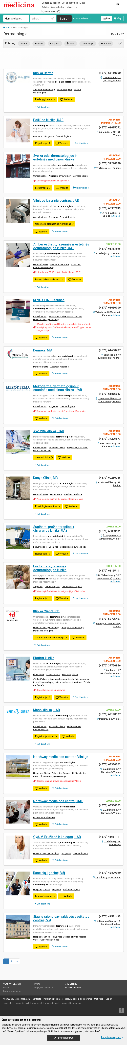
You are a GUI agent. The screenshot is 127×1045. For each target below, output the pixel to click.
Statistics (98, 999)
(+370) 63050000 (110, 307)
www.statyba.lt (22, 1003)
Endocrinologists (71, 889)
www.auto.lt (37, 1003)
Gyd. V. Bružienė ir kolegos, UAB (57, 837)
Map (118, 18)
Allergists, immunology (44, 89)
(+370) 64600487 (110, 350)
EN (118, 4)
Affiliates (115, 216)
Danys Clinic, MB (45, 478)
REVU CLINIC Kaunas (48, 300)
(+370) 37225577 (110, 438)
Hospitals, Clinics (57, 447)
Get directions (42, 107)
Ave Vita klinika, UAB (48, 431)
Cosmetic (37, 136)
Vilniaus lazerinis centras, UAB (56, 201)
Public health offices (49, 940)
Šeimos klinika (44, 457)
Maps (82, 2)
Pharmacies (38, 674)
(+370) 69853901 (110, 531)
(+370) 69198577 (110, 714)
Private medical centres (44, 817)
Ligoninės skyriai (45, 896)
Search (64, 18)
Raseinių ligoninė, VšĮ (49, 873)
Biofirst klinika (43, 658)
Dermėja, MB (42, 350)
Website (66, 99)
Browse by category (12, 991)
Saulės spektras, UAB (20, 999)
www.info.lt (9, 1003)
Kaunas (39, 43)
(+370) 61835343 (110, 393)
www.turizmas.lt (52, 1003)
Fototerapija (43, 188)
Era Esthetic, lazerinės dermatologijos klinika (49, 568)
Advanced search (82, 18)
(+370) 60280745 (110, 477)
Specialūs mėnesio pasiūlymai (51, 690)
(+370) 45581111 (110, 836)
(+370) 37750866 (110, 665)
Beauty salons (40, 547)
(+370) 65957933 (110, 208)
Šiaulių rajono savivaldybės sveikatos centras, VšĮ (61, 918)
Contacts (37, 999)
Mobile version (73, 987)
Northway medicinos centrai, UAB (58, 801)
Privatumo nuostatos (53, 999)
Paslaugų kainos (45, 99)
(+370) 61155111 (110, 570)
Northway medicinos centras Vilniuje (60, 757)
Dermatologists (64, 89)
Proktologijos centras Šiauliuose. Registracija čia (60, 499)
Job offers (71, 7)
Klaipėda (55, 43)
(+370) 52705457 (110, 618)
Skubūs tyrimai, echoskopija (51, 637)
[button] (120, 44)
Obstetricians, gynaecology (46, 319)
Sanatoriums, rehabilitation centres (65, 316)
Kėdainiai (106, 43)
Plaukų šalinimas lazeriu (49, 279)
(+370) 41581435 (110, 916)
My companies (51, 11)
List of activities (70, 2)
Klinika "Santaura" (46, 611)
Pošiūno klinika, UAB (48, 120)
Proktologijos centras (47, 506)
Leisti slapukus (63, 1037)
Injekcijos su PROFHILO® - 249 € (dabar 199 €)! (59, 272)
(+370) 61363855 (110, 248)
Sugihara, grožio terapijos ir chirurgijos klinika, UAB (53, 528)
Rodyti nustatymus (112, 1037)
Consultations (39, 176)
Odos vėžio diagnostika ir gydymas (54, 224)
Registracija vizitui (46, 736)
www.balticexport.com (72, 1003)
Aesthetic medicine (59, 264)
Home (6, 987)
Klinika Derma (43, 73)
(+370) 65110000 (110, 72)
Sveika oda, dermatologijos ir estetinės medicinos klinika (55, 157)
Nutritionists (56, 494)
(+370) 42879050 (110, 872)
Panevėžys (88, 43)
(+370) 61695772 (110, 127)
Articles (45, 7)
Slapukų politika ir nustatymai (78, 999)
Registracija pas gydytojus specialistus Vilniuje (59, 781)
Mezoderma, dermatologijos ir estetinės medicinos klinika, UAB (57, 388)
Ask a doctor (57, 7)
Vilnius (23, 43)
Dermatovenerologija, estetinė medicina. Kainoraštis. (62, 411)
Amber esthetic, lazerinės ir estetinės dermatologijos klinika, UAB (61, 246)
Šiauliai (71, 43)
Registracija (43, 143)
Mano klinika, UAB (46, 710)
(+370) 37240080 (110, 163)
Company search (51, 2)
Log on (109, 999)
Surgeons (49, 136)
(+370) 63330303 (110, 764)
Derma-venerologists (72, 586)
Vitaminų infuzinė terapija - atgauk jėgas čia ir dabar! (61, 591)
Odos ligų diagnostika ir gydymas (53, 180)
